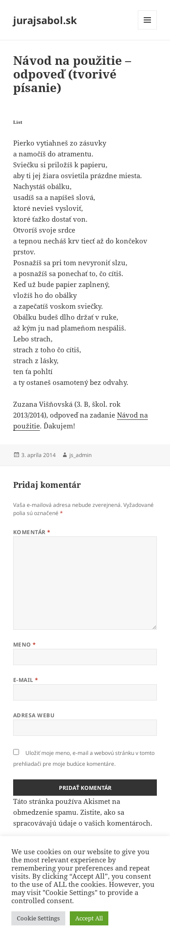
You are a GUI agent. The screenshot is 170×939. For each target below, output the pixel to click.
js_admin (80, 455)
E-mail (26, 680)
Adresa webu (33, 715)
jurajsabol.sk (45, 20)
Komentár (32, 532)
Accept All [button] (89, 918)
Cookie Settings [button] (38, 918)
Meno (24, 644)
